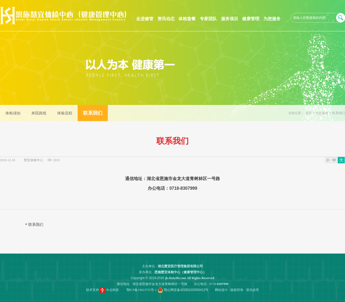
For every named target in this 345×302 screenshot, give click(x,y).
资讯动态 (166, 18)
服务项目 (229, 18)
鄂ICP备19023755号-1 (141, 290)
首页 (308, 113)
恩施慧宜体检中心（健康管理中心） (180, 272)
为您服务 (272, 18)
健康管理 (250, 18)
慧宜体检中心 (33, 160)
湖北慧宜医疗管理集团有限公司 (180, 266)
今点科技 (112, 290)
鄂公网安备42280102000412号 (186, 290)
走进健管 (144, 18)
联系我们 (338, 113)
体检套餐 (187, 18)
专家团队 (208, 18)
